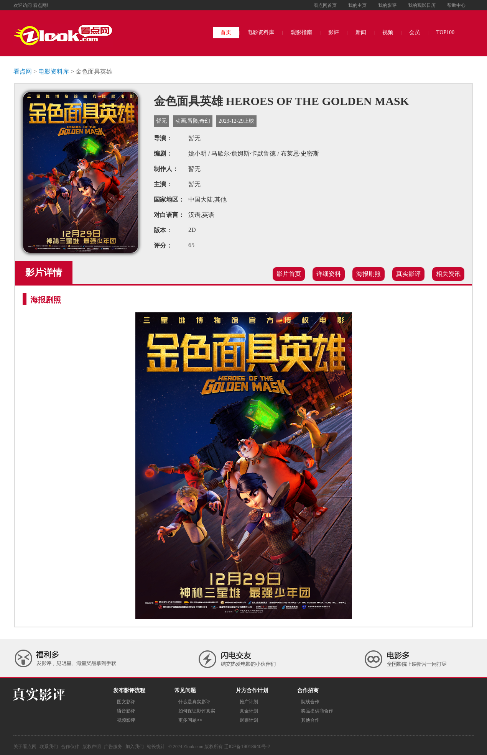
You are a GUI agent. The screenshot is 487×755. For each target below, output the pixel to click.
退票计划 (249, 720)
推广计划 (249, 701)
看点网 (22, 71)
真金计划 (249, 711)
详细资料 (328, 274)
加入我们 (134, 746)
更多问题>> (190, 720)
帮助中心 (456, 5)
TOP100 (445, 32)
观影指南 (301, 32)
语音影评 (126, 711)
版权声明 (91, 746)
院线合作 (310, 701)
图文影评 (126, 701)
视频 (387, 32)
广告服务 (113, 746)
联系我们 (48, 746)
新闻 (360, 32)
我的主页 (357, 5)
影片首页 (288, 274)
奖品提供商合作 (317, 711)
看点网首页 (325, 5)
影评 (333, 32)
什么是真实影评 (194, 701)
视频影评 (126, 720)
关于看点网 (24, 746)
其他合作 (310, 720)
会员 (414, 32)
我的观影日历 (422, 5)
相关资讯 (448, 274)
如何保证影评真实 (196, 711)
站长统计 (156, 746)
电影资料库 (260, 32)
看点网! (40, 5)
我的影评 (387, 5)
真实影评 (408, 274)
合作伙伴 (70, 746)
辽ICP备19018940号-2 (247, 746)
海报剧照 (368, 274)
